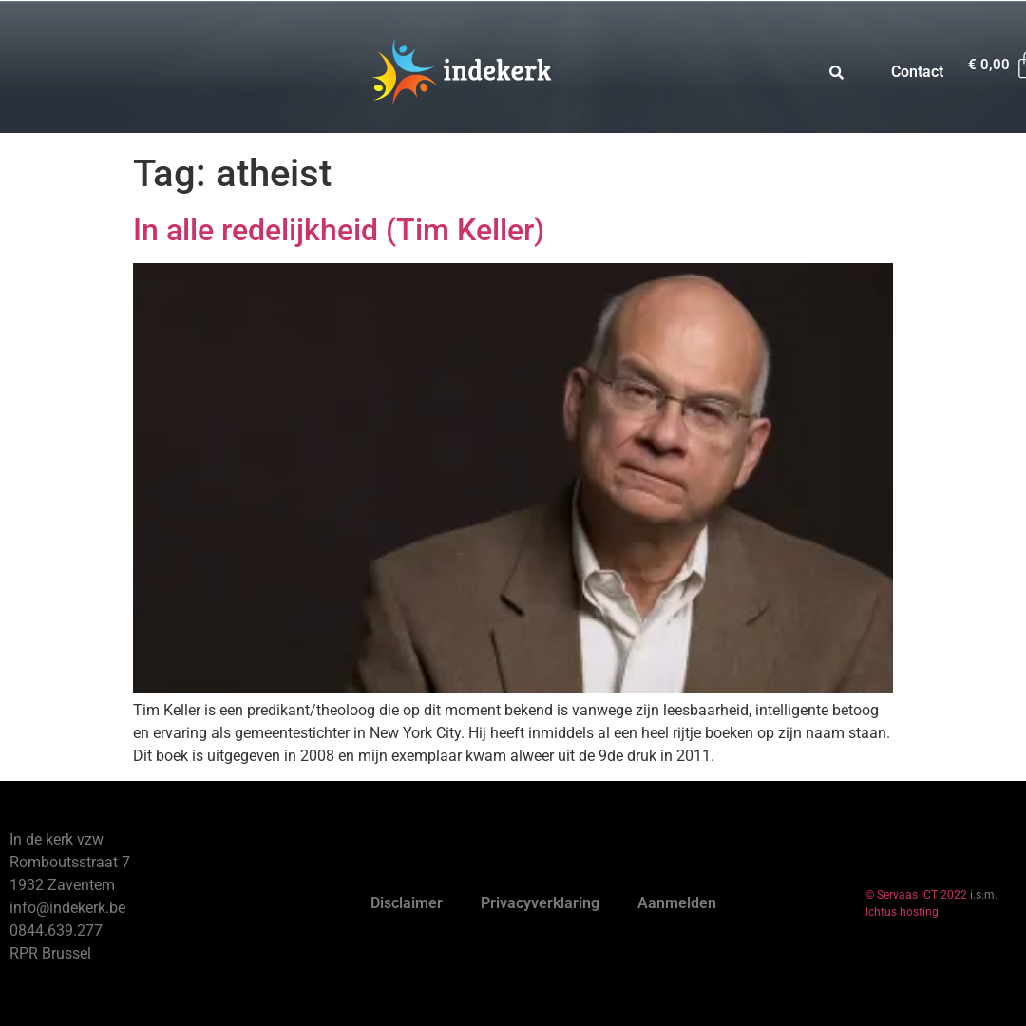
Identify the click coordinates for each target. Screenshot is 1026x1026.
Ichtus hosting (902, 912)
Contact (917, 72)
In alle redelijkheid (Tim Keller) (338, 230)
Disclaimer (406, 903)
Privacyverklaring (540, 903)
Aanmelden (676, 903)
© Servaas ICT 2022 (916, 895)
